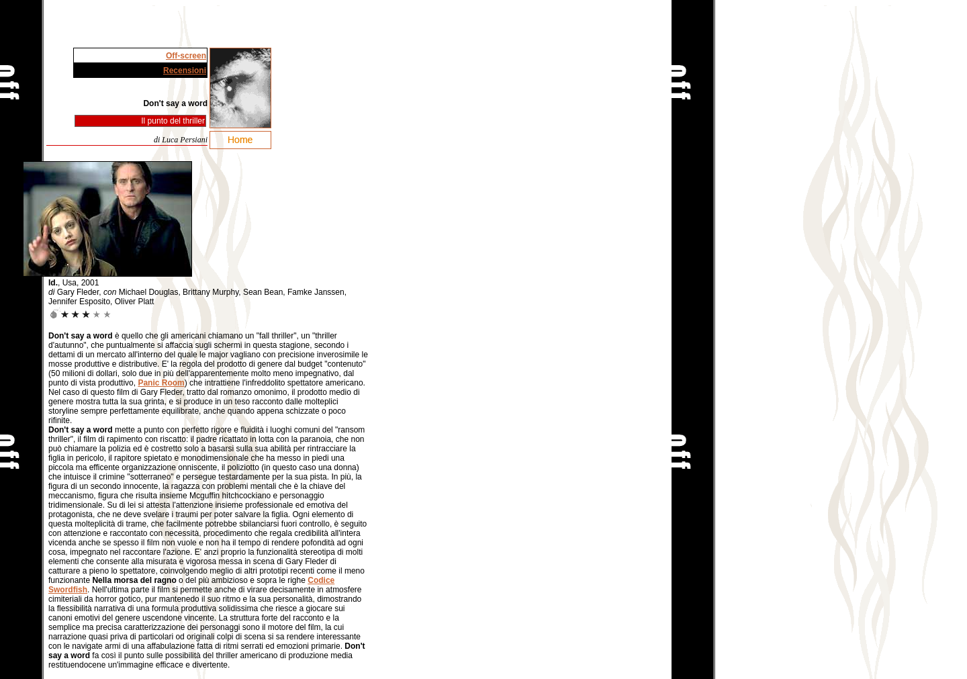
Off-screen (186, 55)
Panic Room (161, 383)
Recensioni (184, 70)
